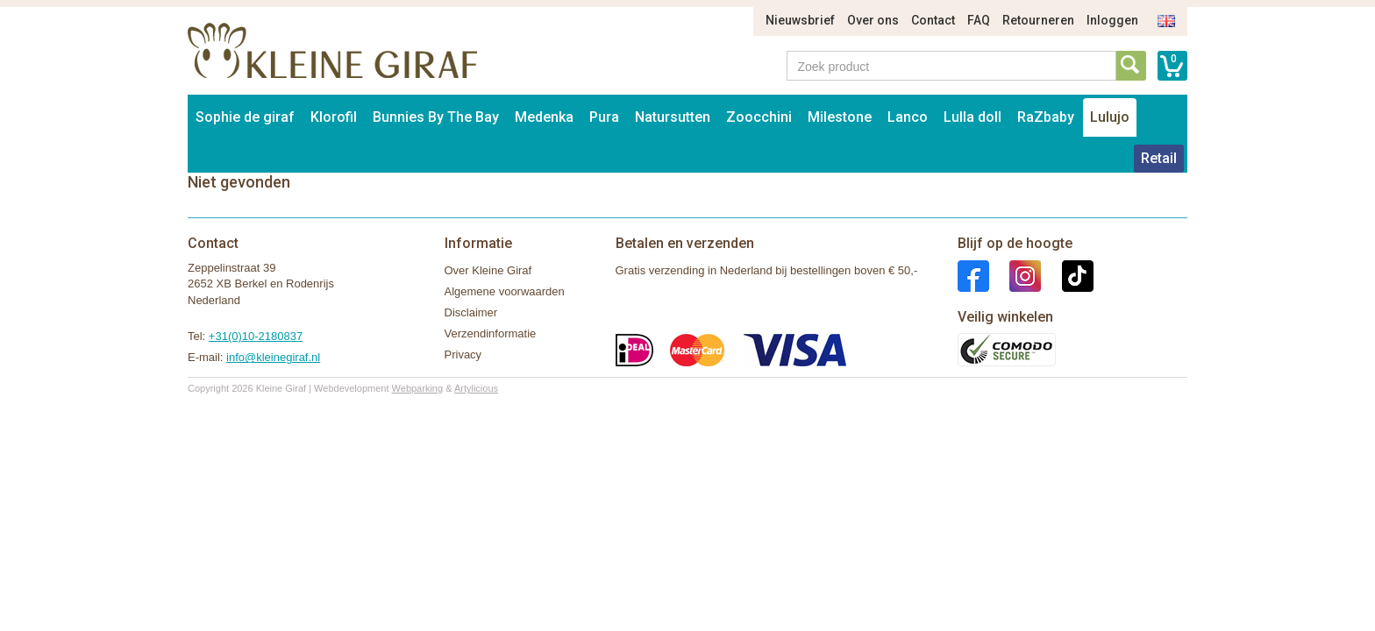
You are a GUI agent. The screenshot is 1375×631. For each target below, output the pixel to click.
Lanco (907, 117)
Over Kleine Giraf (488, 270)
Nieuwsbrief (800, 20)
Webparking (418, 388)
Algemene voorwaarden (505, 291)
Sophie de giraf (245, 117)
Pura (604, 117)
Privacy (463, 354)
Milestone (840, 117)
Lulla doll (972, 117)
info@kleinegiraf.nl (273, 357)
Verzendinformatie (491, 333)
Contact (933, 20)
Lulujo (1109, 117)
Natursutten (672, 117)
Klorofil (333, 117)
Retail (1159, 158)
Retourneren (1038, 20)
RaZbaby (1045, 117)
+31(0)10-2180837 (256, 336)
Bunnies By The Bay (436, 117)
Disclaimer (471, 312)
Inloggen (1112, 20)
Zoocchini (759, 117)
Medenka (544, 117)
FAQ (978, 20)
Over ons (873, 20)
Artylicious (476, 388)
